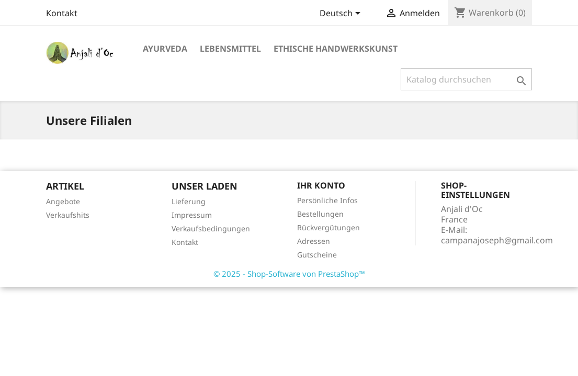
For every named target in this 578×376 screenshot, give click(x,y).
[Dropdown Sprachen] (342, 14)
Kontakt (61, 13)
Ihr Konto (321, 185)
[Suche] (466, 79)
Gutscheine (317, 255)
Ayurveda (165, 48)
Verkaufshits (67, 215)
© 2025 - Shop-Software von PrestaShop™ (289, 273)
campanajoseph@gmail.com (497, 240)
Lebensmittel (230, 48)
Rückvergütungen (328, 227)
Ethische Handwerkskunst (336, 48)
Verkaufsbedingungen (211, 228)
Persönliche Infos (327, 200)
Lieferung (189, 201)
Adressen (313, 241)
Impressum (192, 215)
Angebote (63, 201)
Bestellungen (320, 214)
